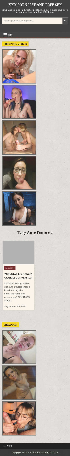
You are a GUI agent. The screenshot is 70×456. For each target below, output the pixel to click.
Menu (10, 34)
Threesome (10, 268)
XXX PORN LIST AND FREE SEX (35, 5)
